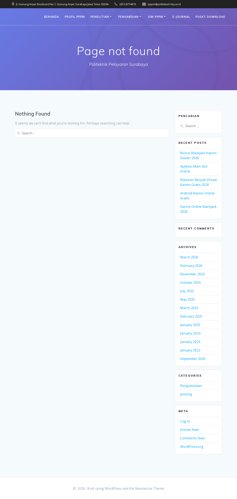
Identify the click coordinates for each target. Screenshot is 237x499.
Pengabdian (128, 17)
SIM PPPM (155, 17)
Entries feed (189, 429)
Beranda (51, 17)
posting (186, 394)
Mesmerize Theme (149, 488)
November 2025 (192, 274)
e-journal (181, 17)
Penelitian (99, 17)
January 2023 (190, 341)
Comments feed (192, 438)
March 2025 (189, 308)
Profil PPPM (75, 17)
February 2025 (191, 316)
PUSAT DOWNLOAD (210, 17)
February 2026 (191, 265)
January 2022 (190, 350)
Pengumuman (191, 385)
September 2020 (192, 358)
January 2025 (190, 325)
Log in (185, 421)
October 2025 (190, 282)
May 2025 (187, 299)
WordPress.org (191, 446)
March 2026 (189, 257)
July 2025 (187, 291)
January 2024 (190, 333)
